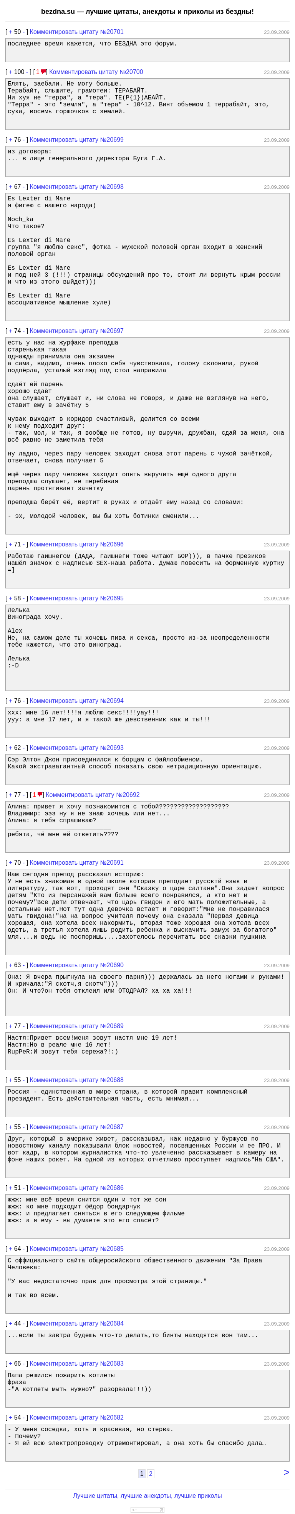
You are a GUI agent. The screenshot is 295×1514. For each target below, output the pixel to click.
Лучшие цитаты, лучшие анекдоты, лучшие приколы (147, 1495)
